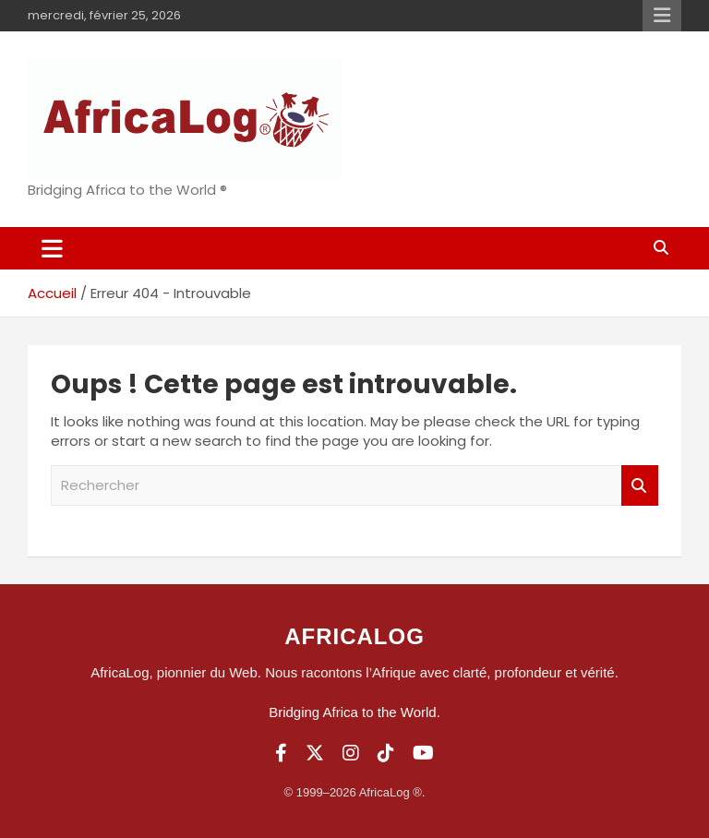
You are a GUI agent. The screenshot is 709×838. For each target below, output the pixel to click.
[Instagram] (350, 753)
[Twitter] (315, 753)
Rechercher (639, 486)
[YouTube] (423, 753)
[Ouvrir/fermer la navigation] (52, 248)
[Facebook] (281, 753)
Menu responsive (662, 15)
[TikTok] (386, 753)
